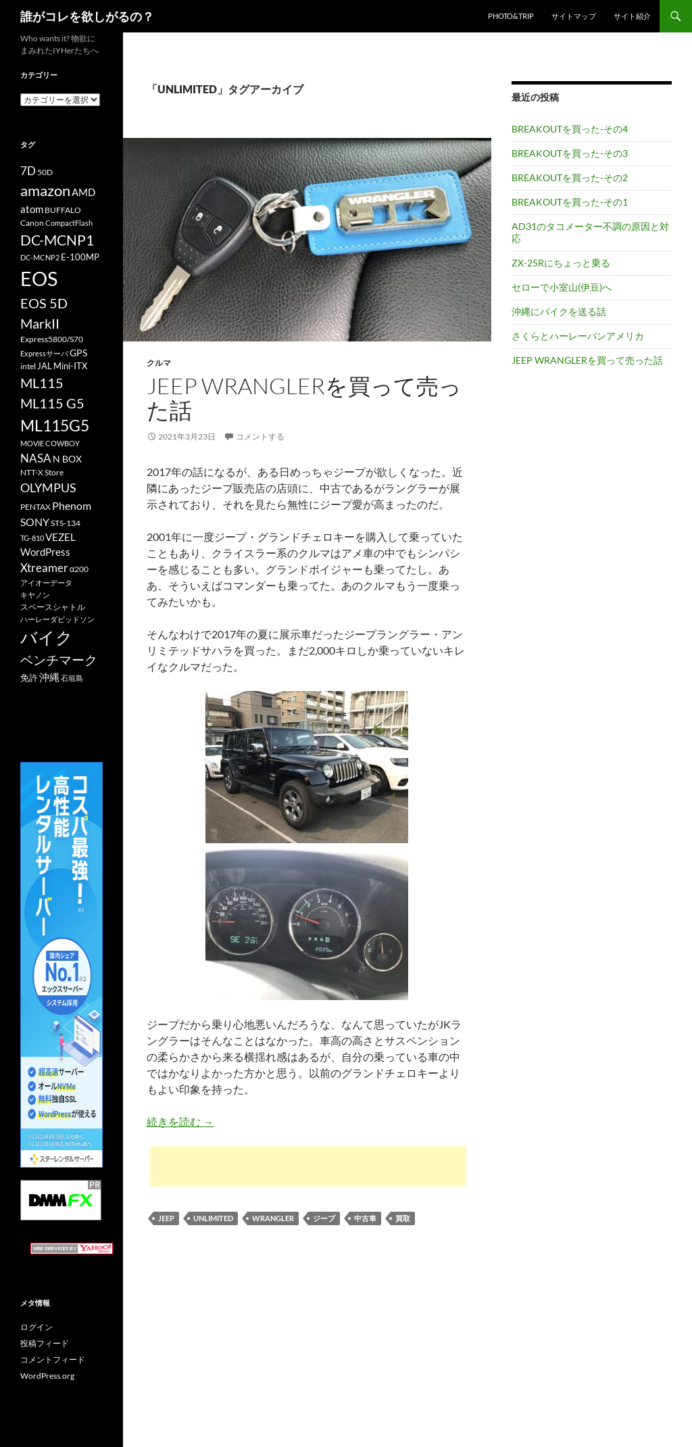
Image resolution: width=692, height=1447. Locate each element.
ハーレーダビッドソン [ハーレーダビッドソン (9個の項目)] (57, 619)
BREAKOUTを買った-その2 (570, 177)
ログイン (36, 1327)
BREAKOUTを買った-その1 (570, 202)
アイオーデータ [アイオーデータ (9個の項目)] (46, 582)
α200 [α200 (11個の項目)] (79, 569)
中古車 (365, 1218)
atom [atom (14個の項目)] (31, 209)
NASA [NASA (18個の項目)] (35, 458)
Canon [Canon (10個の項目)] (32, 222)
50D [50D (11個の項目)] (45, 172)
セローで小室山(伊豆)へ (562, 287)
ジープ (324, 1218)
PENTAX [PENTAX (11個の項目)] (35, 507)
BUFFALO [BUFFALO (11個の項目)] (63, 210)
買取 (402, 1218)
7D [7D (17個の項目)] (28, 171)
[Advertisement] (308, 1166)
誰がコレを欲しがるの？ (87, 16)
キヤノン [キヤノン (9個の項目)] (35, 594)
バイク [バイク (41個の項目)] (46, 637)
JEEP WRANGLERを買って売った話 (304, 398)
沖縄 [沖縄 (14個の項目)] (49, 677)
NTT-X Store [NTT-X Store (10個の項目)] (42, 472)
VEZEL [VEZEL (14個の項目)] (60, 537)
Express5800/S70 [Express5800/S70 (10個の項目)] (51, 339)
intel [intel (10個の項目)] (28, 366)
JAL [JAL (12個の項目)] (44, 365)
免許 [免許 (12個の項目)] (29, 677)
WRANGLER (273, 1218)
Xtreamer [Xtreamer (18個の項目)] (44, 568)
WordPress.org (47, 1376)
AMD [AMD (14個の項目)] (83, 192)
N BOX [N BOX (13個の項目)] (67, 459)
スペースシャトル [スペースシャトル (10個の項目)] (52, 606)
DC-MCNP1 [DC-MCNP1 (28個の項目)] (57, 239)
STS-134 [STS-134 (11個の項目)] (65, 523)
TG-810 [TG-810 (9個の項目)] (32, 537)
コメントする (260, 436)
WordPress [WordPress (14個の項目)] (45, 552)
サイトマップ (573, 15)
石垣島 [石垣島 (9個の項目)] (72, 677)
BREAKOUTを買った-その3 (570, 153)
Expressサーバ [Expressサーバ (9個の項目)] (44, 353)
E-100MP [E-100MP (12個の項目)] (80, 257)
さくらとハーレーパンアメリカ (578, 335)
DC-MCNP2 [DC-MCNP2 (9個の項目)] (39, 257)
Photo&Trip (511, 15)
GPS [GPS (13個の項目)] (78, 352)
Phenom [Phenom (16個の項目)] (71, 505)
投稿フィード (44, 1343)
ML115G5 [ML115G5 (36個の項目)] (54, 425)
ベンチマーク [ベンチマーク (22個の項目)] (58, 659)
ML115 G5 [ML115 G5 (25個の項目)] (52, 403)
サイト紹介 (632, 15)
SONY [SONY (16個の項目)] (34, 521)
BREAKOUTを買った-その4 (570, 129)
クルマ (159, 363)
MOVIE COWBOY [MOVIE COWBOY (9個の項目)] (50, 443)
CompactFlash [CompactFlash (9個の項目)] (69, 222)
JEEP (166, 1218)
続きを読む (180, 1121)
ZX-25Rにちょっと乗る (561, 262)
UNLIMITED (213, 1218)
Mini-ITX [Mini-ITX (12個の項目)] (70, 365)
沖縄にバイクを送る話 (559, 311)
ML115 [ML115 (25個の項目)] (42, 383)
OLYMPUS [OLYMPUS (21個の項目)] (48, 487)
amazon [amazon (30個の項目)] (45, 190)
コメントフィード (52, 1359)
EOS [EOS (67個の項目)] (38, 278)
